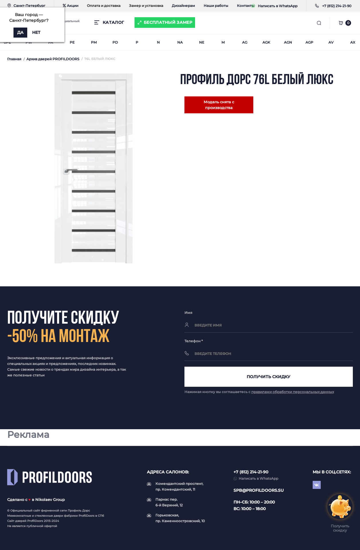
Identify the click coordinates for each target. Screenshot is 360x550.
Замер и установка (146, 5)
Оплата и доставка (103, 5)
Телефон (193, 341)
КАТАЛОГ (113, 22)
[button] (337, 5)
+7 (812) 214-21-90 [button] (250, 472)
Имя (188, 312)
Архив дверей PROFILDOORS (52, 59)
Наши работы (216, 5)
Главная (14, 59)
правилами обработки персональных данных (292, 392)
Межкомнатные (19, 516)
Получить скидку (268, 376)
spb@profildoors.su (258, 490)
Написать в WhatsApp (274, 6)
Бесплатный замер (168, 22)
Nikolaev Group (50, 499)
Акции (70, 5)
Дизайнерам (183, 5)
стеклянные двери (49, 516)
